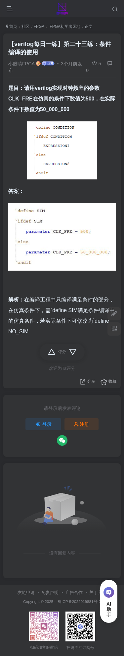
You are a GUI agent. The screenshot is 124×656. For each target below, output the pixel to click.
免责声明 (50, 592)
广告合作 (74, 592)
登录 (43, 424)
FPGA (39, 26)
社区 (25, 26)
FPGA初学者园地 (64, 26)
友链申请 (26, 592)
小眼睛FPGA (21, 63)
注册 (81, 424)
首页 (11, 26)
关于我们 (97, 592)
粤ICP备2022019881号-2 (79, 601)
